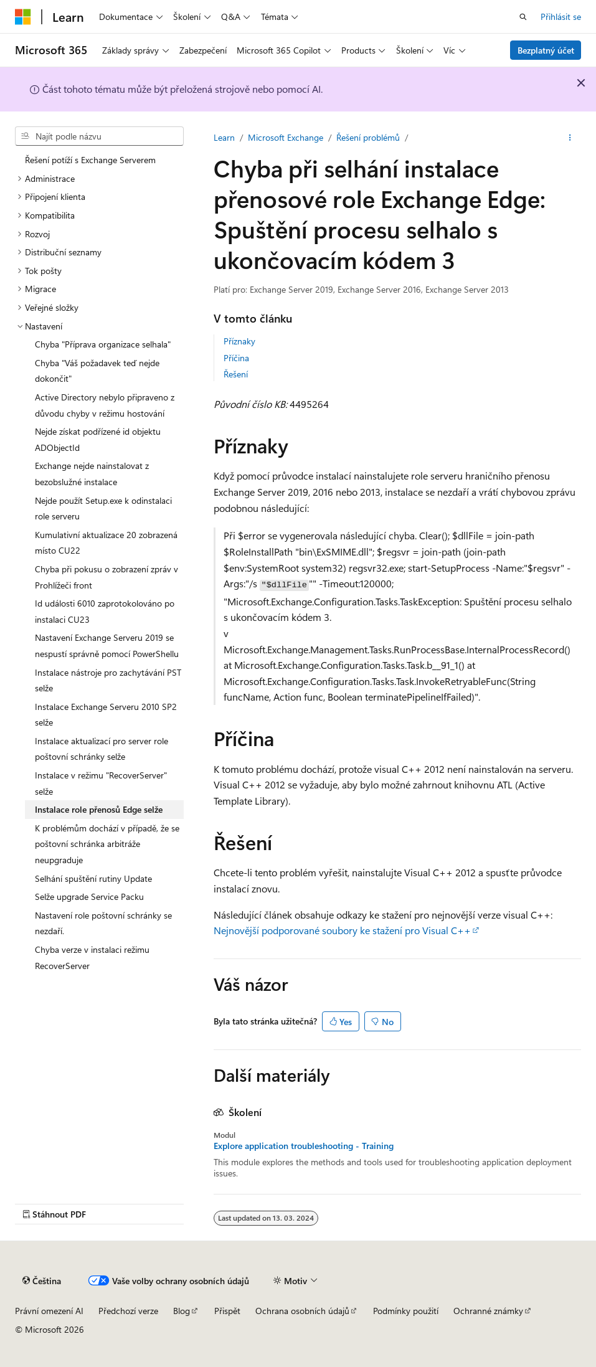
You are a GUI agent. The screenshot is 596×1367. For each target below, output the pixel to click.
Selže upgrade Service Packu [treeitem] (89, 896)
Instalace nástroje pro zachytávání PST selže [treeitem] (108, 680)
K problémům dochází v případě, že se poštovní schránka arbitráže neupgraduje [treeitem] (107, 844)
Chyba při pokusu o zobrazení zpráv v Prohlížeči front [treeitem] (106, 577)
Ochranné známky (488, 1311)
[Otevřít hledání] (523, 17)
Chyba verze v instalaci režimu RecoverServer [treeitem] (92, 958)
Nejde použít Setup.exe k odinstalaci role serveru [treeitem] (103, 508)
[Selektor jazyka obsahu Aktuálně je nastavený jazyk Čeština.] (42, 1281)
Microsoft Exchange (285, 137)
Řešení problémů (368, 137)
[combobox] (99, 136)
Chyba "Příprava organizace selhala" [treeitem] (103, 344)
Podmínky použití (405, 1311)
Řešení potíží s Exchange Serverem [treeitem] (90, 160)
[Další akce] (570, 138)
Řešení (236, 374)
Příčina (236, 358)
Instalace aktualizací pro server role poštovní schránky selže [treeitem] (101, 749)
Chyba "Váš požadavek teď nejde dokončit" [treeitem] (97, 371)
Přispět (227, 1311)
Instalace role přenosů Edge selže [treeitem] (99, 809)
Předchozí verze (128, 1311)
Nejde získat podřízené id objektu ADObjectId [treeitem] (98, 439)
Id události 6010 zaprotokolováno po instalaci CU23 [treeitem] (104, 611)
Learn (224, 137)
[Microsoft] (23, 17)
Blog (181, 1311)
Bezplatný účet (546, 50)
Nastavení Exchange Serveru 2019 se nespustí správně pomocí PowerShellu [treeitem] (107, 645)
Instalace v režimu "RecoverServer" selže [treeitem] (101, 783)
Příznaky (239, 341)
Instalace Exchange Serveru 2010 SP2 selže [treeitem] (106, 715)
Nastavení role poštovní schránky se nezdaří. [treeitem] (103, 923)
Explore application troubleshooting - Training (304, 1146)
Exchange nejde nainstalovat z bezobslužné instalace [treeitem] (92, 474)
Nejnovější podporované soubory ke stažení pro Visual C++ (342, 930)
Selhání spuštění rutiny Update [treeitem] (93, 878)
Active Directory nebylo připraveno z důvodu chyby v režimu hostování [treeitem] (104, 405)
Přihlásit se (561, 16)
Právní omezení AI (49, 1311)
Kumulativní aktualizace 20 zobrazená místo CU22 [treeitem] (106, 543)
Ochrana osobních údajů (302, 1311)
